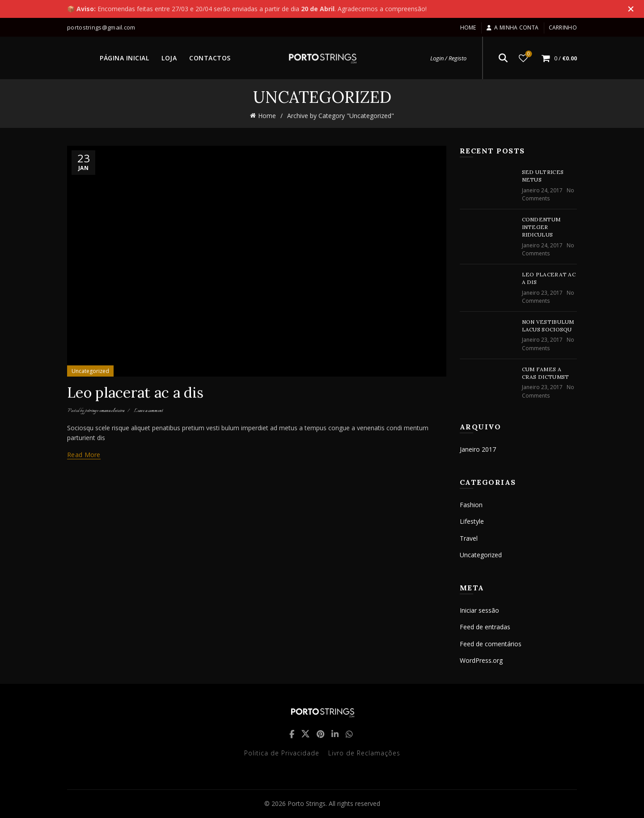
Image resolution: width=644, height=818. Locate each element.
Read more (84, 455)
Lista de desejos (527, 54)
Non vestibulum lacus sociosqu (548, 325)
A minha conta (512, 27)
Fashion (471, 504)
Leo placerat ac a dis (135, 392)
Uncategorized (90, 371)
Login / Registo (448, 58)
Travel (469, 538)
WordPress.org (481, 660)
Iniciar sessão (479, 610)
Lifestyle (472, 521)
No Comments (548, 194)
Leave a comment (148, 411)
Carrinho (563, 27)
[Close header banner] (630, 9)
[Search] (503, 58)
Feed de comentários (490, 644)
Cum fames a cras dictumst (545, 373)
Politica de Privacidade (281, 753)
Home (468, 27)
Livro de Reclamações (364, 753)
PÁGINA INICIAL (124, 58)
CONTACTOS (210, 58)
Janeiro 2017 (478, 449)
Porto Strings (307, 803)
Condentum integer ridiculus (541, 227)
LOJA (169, 58)
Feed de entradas (485, 627)
